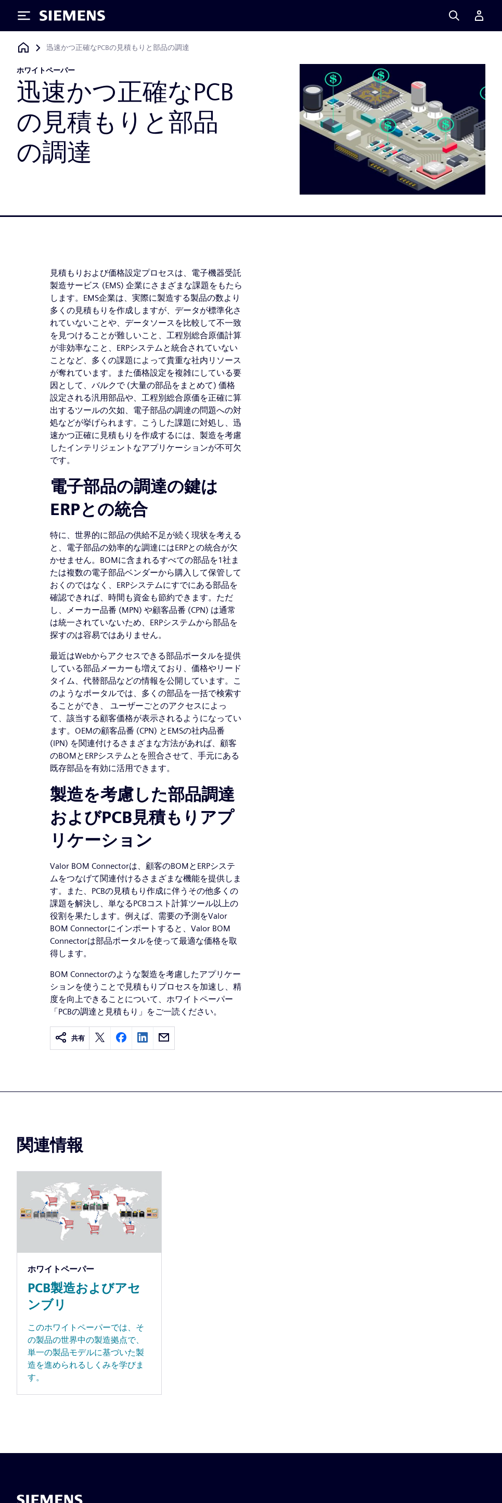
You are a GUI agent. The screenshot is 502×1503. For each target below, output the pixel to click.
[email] (163, 1038)
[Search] (454, 15)
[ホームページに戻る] (23, 47)
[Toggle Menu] (24, 15)
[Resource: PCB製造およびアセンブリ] (89, 1283)
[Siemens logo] (72, 15)
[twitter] (99, 1038)
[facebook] (121, 1038)
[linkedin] (142, 1038)
